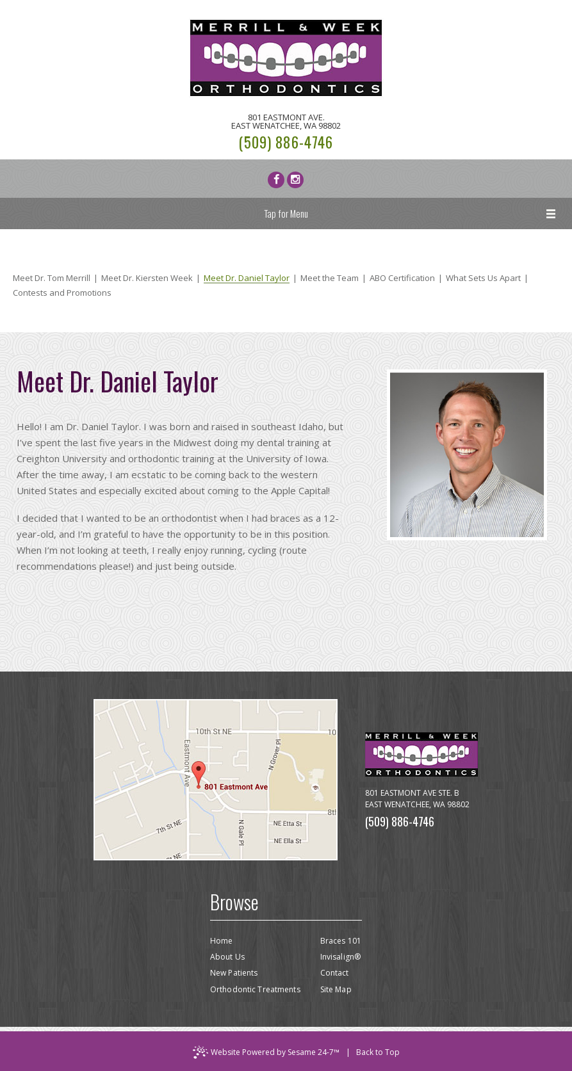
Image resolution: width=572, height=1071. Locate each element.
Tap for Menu (286, 213)
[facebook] (276, 180)
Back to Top (378, 1052)
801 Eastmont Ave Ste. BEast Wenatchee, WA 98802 (417, 798)
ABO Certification (402, 278)
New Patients (233, 972)
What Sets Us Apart (483, 278)
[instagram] (295, 180)
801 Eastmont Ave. (286, 121)
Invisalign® (340, 956)
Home (221, 940)
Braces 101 (340, 940)
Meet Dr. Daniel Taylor (247, 279)
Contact (334, 972)
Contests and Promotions (62, 293)
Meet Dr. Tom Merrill (51, 278)
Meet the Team (329, 278)
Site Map (336, 989)
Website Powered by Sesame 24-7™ (266, 1052)
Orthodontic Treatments (255, 989)
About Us (227, 956)
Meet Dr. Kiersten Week (147, 278)
